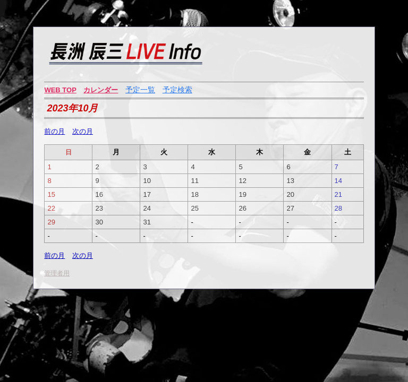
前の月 (54, 131)
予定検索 (177, 89)
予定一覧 (140, 89)
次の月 (82, 131)
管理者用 (57, 273)
